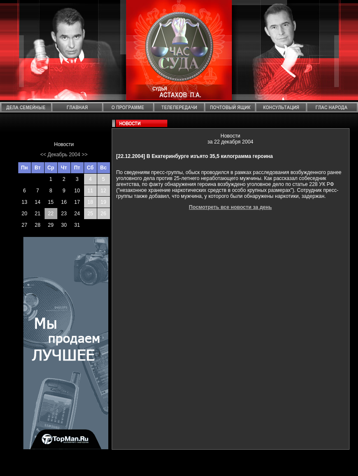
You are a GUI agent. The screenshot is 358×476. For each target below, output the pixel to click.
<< (43, 155)
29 (51, 225)
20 (24, 214)
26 (103, 214)
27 (24, 225)
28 (37, 225)
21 (37, 214)
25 (90, 214)
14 (37, 202)
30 (64, 225)
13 (24, 202)
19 (103, 202)
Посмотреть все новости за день (230, 207)
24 (77, 214)
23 (64, 214)
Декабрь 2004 (64, 155)
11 (90, 191)
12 (103, 191)
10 (77, 191)
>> (84, 155)
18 (90, 202)
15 (51, 202)
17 (77, 202)
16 (64, 202)
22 (51, 214)
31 (77, 225)
